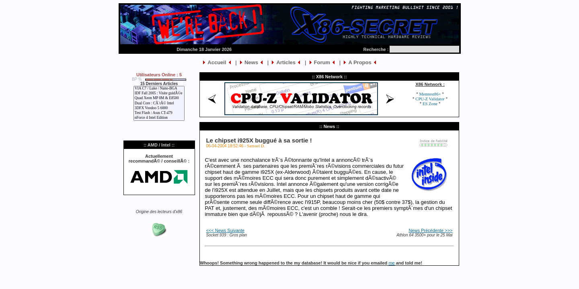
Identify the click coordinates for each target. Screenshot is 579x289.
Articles (286, 62)
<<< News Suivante (225, 230)
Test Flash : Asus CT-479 (159, 113)
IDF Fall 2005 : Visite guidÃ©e (159, 93)
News (251, 62)
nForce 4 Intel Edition (159, 118)
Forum (322, 62)
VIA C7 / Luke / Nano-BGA (159, 88)
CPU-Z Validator (429, 99)
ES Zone (430, 104)
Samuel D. (256, 146)
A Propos (359, 62)
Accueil (216, 62)
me (391, 263)
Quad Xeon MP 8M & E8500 (159, 98)
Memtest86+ (430, 94)
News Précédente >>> (430, 230)
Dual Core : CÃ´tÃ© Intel (159, 103)
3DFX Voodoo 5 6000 (159, 108)
